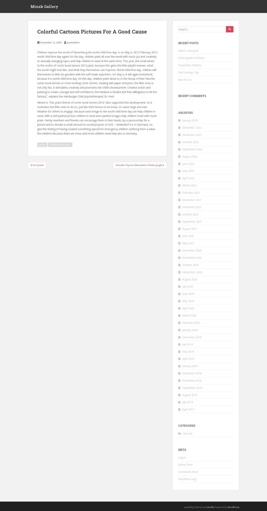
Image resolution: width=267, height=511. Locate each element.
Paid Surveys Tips (188, 72)
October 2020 (190, 265)
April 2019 (188, 359)
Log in (182, 457)
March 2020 (189, 315)
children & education (60, 144)
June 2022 (188, 163)
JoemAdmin (73, 42)
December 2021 (192, 200)
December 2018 (192, 373)
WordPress (233, 507)
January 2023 (190, 120)
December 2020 (192, 250)
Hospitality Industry (189, 65)
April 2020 (188, 308)
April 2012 (188, 409)
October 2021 (190, 214)
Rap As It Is (185, 79)
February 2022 (191, 192)
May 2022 (188, 171)
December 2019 (192, 337)
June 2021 (188, 236)
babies (42, 144)
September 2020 (192, 272)
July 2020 (187, 286)
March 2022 (189, 185)
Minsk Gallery (44, 6)
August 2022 (189, 156)
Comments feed (188, 472)
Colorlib (209, 507)
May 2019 (188, 351)
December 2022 (192, 127)
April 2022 (188, 178)
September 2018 (192, 387)
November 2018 (192, 380)
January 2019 (190, 366)
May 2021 (188, 243)
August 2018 (189, 395)
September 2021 (192, 221)
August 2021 (189, 228)
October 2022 (190, 142)
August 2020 (189, 279)
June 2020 (188, 294)
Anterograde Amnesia (191, 58)
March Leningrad (188, 50)
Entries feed (185, 464)
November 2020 (192, 257)
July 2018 (187, 402)
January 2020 (190, 330)
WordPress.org (187, 479)
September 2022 (192, 149)
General (187, 433)
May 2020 (188, 301)
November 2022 (192, 135)
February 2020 (191, 322)
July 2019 (187, 344)
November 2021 (192, 207)
